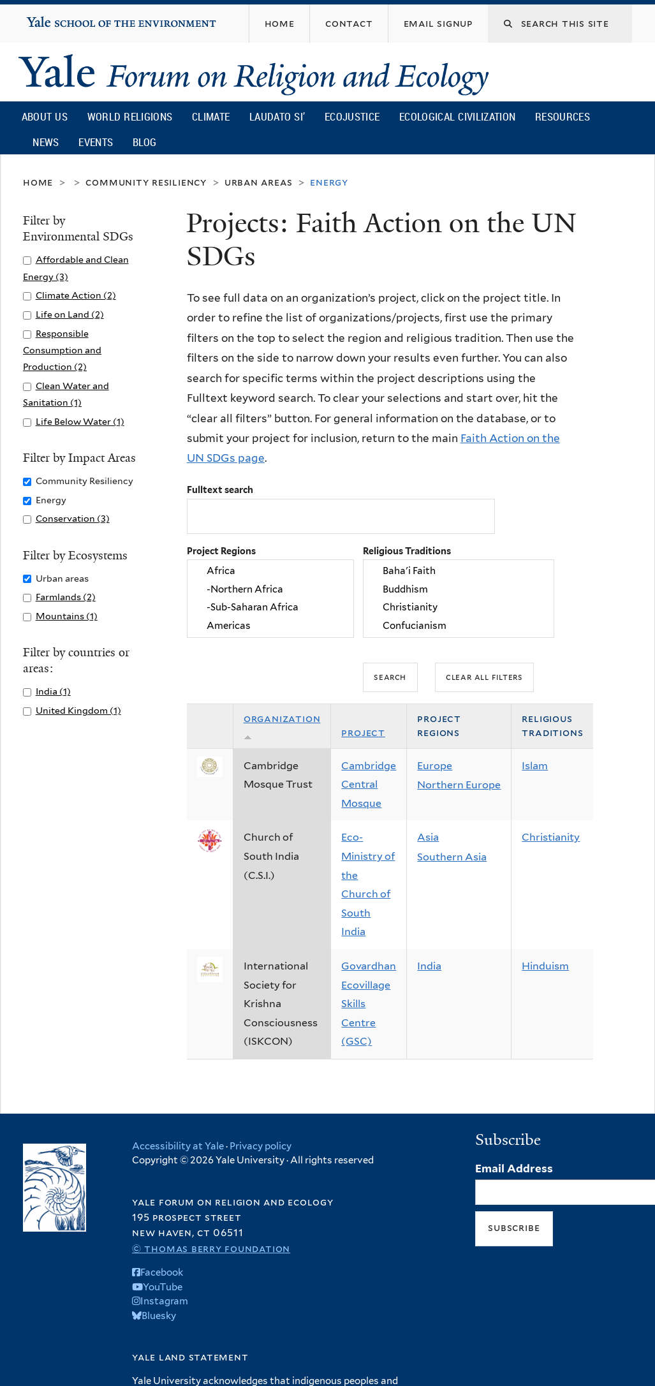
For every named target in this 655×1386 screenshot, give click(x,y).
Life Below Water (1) (80, 421)
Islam (535, 766)
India (429, 966)
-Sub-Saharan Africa (270, 608)
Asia (428, 837)
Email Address (514, 1168)
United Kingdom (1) (78, 710)
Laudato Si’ (277, 116)
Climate (211, 116)
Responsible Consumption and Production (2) (62, 350)
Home (38, 182)
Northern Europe (459, 785)
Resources (562, 116)
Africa (270, 571)
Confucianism (458, 626)
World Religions (130, 116)
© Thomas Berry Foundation (211, 1248)
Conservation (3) (73, 518)
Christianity (458, 608)
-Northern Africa (270, 589)
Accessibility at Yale (178, 1146)
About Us (45, 116)
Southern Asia (452, 857)
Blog (144, 142)
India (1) (53, 691)
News (46, 142)
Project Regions (221, 550)
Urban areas (258, 182)
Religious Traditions (407, 550)
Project (363, 732)
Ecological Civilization (457, 116)
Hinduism (545, 966)
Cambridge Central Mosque (368, 784)
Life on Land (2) (70, 314)
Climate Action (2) (76, 295)
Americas (270, 626)
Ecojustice (352, 116)
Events (95, 142)
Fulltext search (220, 489)
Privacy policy (260, 1146)
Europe (434, 766)
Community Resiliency (146, 182)
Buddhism (458, 589)
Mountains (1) (67, 615)
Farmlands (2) (66, 596)
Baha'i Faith (458, 571)
